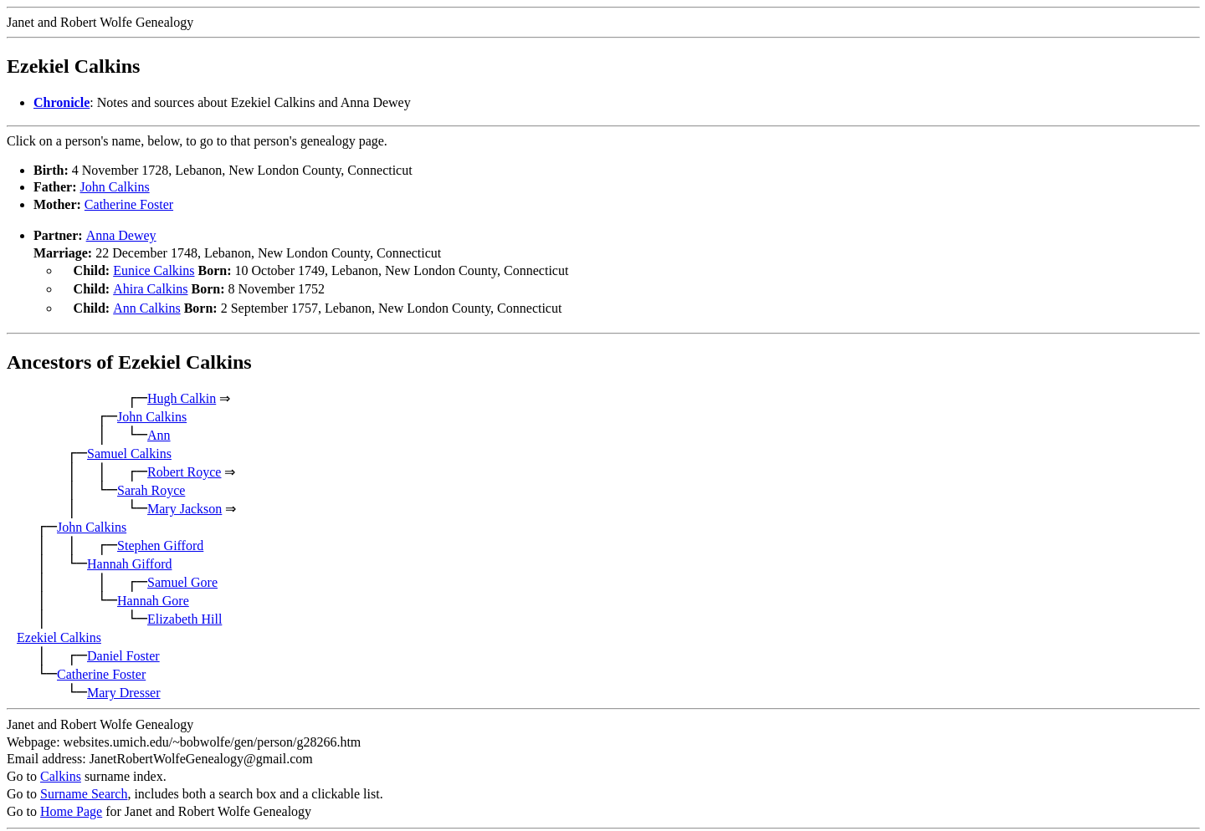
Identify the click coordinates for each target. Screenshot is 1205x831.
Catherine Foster (129, 204)
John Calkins (115, 187)
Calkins (60, 771)
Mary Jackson (184, 504)
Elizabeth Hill (184, 614)
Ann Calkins (146, 305)
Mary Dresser (124, 688)
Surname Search (83, 789)
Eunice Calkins (153, 270)
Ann (159, 430)
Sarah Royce (151, 485)
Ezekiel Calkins (59, 632)
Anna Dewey (121, 235)
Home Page (71, 806)
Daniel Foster (123, 651)
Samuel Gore (182, 577)
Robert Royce (184, 467)
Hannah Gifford (129, 559)
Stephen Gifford (160, 540)
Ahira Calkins (150, 287)
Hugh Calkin (181, 393)
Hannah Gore (153, 596)
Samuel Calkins (129, 448)
